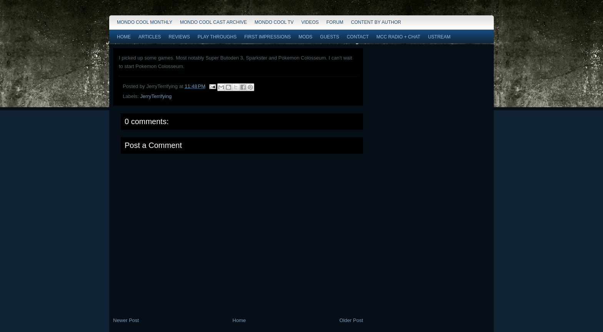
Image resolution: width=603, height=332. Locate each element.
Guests (329, 37)
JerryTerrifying (156, 96)
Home (124, 37)
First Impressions (267, 37)
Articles (149, 37)
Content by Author (376, 22)
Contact (358, 37)
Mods (305, 37)
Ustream (439, 37)
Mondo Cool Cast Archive (213, 22)
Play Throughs (217, 37)
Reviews (179, 37)
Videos (309, 22)
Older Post (351, 320)
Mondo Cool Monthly (144, 22)
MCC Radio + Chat (398, 37)
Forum (334, 22)
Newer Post (126, 320)
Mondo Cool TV (274, 22)
